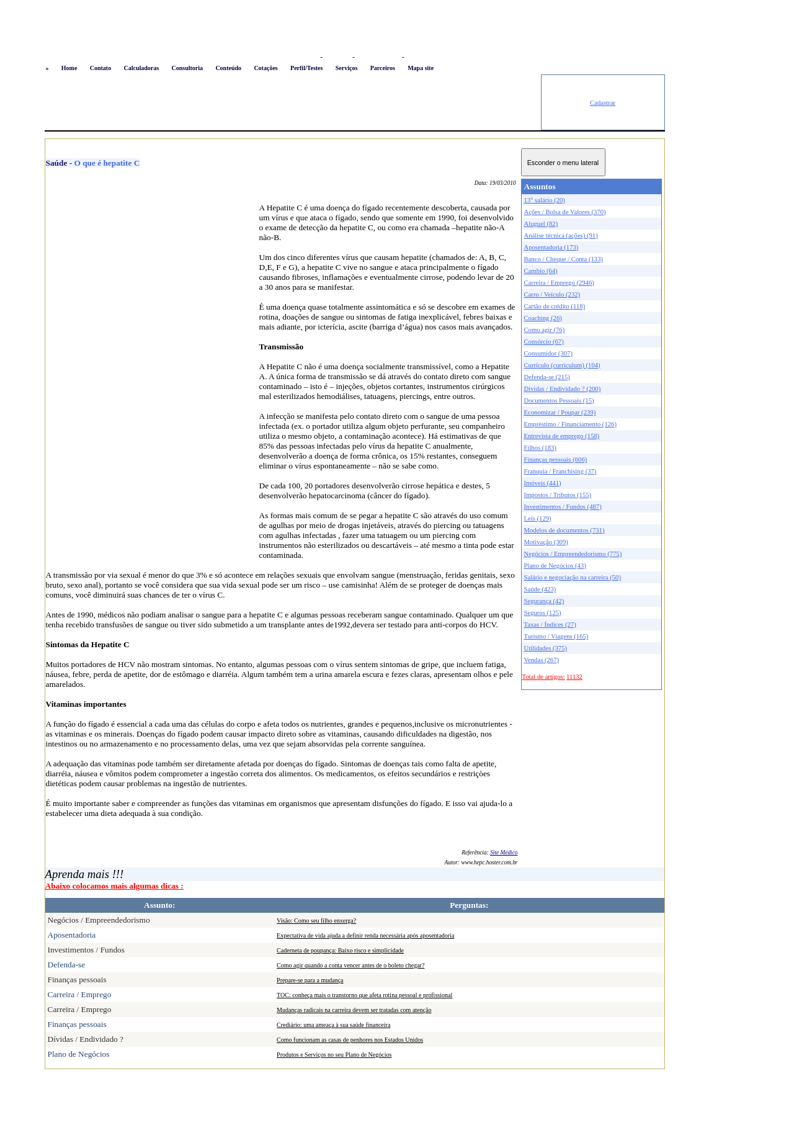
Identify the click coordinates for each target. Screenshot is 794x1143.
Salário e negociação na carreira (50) (573, 577)
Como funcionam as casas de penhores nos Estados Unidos (350, 1039)
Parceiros (382, 68)
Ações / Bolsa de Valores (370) (565, 211)
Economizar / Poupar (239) (560, 412)
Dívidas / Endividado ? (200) (562, 388)
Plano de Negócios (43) (555, 565)
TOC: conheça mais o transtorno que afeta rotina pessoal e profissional (364, 995)
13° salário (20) (544, 200)
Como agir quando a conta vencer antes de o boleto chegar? (350, 965)
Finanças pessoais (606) (555, 459)
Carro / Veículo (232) (552, 294)
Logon (308, 56)
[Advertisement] (293, 102)
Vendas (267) (542, 660)
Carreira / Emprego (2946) (559, 282)
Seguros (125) (542, 612)
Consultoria (187, 68)
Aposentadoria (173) (551, 247)
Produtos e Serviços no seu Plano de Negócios (334, 1054)
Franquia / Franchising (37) (560, 471)
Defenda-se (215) (547, 377)
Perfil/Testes (306, 68)
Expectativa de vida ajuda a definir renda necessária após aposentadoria (365, 935)
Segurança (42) (544, 601)
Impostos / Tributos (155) (558, 494)
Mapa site (421, 68)
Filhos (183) (540, 447)
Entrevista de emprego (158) (562, 436)
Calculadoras (141, 68)
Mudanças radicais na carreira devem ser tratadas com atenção (354, 1009)
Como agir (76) (544, 329)
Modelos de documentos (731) (564, 530)
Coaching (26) (543, 318)
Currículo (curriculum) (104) (562, 365)
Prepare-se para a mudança (310, 980)
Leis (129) (537, 518)
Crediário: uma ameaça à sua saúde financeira (333, 1024)
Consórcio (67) (544, 341)
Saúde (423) (540, 589)
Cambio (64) (541, 270)
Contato (100, 68)
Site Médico (503, 852)
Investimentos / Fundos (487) (563, 506)
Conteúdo (228, 68)
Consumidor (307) (548, 353)
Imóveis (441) (542, 483)
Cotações (265, 68)
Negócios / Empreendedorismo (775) (573, 553)
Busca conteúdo (378, 56)
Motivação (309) (546, 542)
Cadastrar (602, 102)
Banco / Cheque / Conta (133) (564, 259)
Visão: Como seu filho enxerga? (316, 920)
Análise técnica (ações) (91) (561, 235)
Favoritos (337, 56)
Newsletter (421, 56)
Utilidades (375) (546, 648)
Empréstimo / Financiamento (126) (570, 424)
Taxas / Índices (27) (550, 624)
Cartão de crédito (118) (555, 306)
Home (69, 68)
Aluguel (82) (541, 223)
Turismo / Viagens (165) (556, 636)
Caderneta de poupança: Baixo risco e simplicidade (340, 950)
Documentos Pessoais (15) (559, 400)
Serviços (347, 68)
